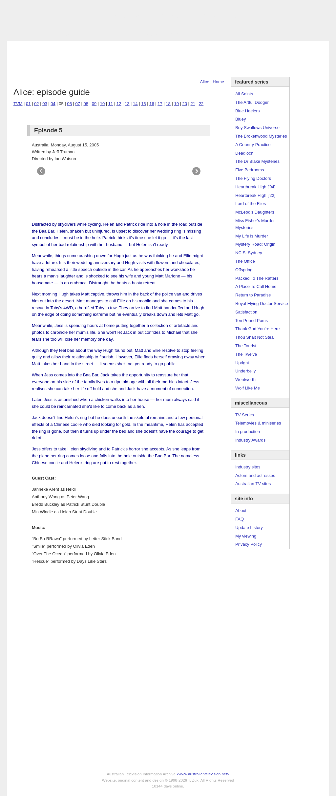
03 (44, 103)
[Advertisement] (168, 59)
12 (118, 103)
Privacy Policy (248, 544)
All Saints (244, 93)
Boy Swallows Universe (257, 127)
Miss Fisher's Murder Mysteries (255, 224)
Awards (91, 34)
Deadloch (244, 153)
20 (184, 103)
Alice (204, 81)
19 (176, 103)
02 (36, 103)
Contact (154, 34)
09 (94, 103)
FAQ (239, 519)
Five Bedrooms (249, 169)
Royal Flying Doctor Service (261, 303)
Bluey (240, 119)
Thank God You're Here (257, 328)
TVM (17, 103)
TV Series (66, 34)
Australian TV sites (253, 483)
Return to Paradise (253, 295)
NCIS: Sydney (248, 252)
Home (218, 81)
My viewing (245, 536)
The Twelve (246, 354)
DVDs (174, 34)
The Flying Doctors (253, 178)
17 (160, 103)
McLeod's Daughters (254, 212)
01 (28, 103)
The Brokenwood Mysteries (261, 136)
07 (77, 103)
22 (201, 103)
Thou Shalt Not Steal (255, 337)
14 (135, 103)
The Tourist (245, 345)
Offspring (244, 269)
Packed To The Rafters (257, 278)
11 (110, 103)
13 (127, 103)
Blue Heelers (247, 110)
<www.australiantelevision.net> (203, 774)
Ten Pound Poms (251, 320)
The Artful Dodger (252, 102)
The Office (245, 261)
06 (69, 103)
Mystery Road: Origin (255, 244)
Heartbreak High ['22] (255, 195)
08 (86, 103)
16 (151, 103)
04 (53, 103)
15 (143, 103)
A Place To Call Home (256, 286)
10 (102, 103)
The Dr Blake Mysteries (257, 161)
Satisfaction (246, 312)
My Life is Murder (251, 236)
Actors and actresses (255, 475)
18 (168, 103)
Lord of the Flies (250, 203)
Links (111, 34)
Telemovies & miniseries (258, 423)
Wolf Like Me (247, 388)
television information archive (168, 14)
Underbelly (245, 371)
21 (193, 103)
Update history (249, 527)
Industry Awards (250, 440)
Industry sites (248, 466)
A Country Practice (253, 144)
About (240, 510)
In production (247, 431)
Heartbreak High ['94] (255, 186)
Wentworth (245, 379)
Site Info (131, 34)
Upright (242, 362)
